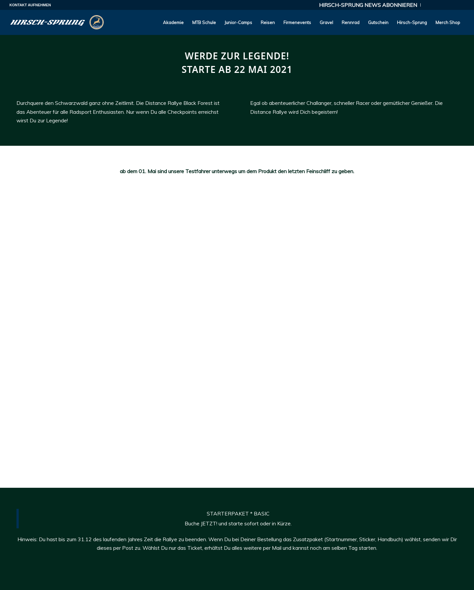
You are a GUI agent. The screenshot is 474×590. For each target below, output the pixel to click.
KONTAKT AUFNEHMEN (30, 5)
